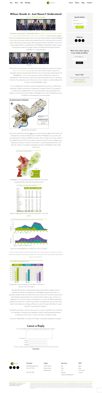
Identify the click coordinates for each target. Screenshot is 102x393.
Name (27, 342)
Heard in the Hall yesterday (20, 70)
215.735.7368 (30, 374)
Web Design (90, 388)
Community (81, 372)
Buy (62, 367)
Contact (80, 374)
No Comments (41, 17)
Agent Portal (47, 372)
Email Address (79, 57)
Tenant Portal (47, 367)
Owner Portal (47, 369)
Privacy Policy (80, 388)
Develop (63, 374)
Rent (62, 369)
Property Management (67, 376)
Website (27, 346)
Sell (62, 372)
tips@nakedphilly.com (79, 82)
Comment (21, 340)
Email (27, 344)
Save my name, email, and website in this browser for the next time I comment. (37, 348)
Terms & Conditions (85, 388)
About (80, 367)
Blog (79, 369)
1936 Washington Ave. (32, 367)
